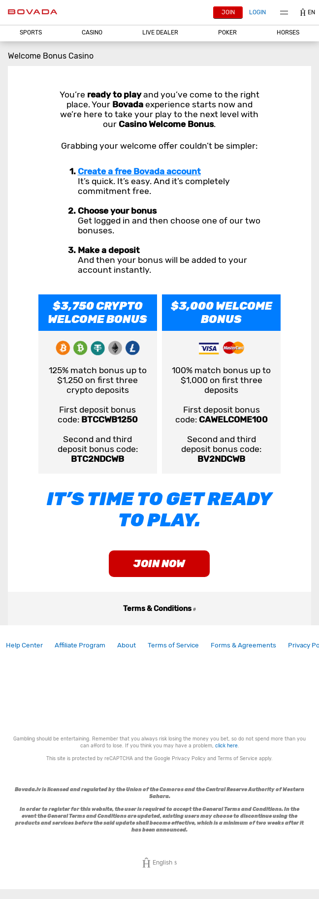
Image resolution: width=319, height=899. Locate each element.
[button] (31, 32)
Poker (227, 32)
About (126, 645)
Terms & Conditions (159, 608)
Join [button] (228, 12)
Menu (284, 12)
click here (226, 745)
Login (257, 12)
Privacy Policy (189, 758)
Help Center (24, 645)
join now (159, 564)
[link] (24, 645)
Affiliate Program (80, 645)
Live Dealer (160, 32)
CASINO (92, 32)
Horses (288, 32)
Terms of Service (173, 645)
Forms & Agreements (243, 645)
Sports (31, 32)
